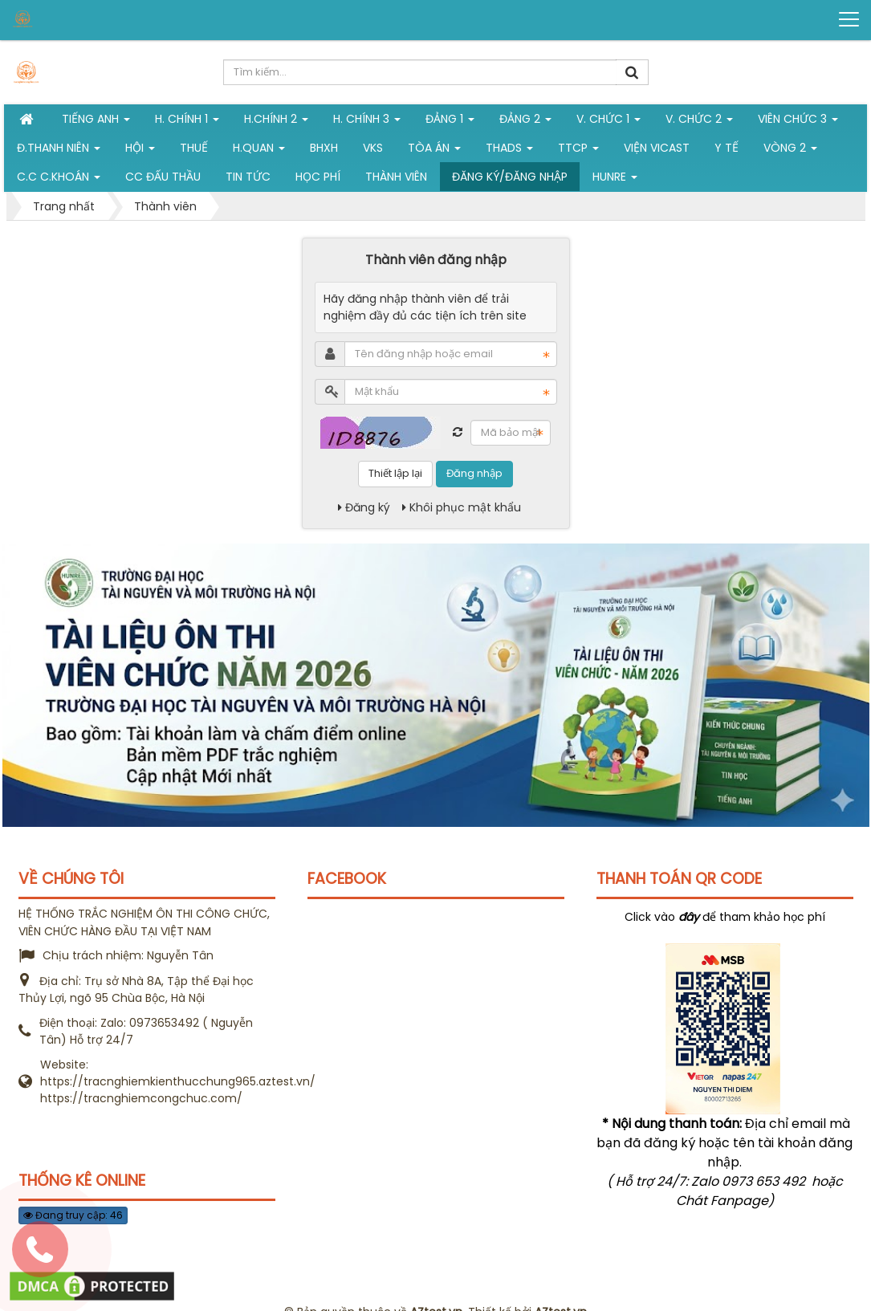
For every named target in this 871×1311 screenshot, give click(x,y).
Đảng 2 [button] (525, 122)
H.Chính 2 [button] (276, 122)
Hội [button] (140, 151)
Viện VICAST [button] (657, 148)
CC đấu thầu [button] (163, 177)
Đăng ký (364, 507)
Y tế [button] (726, 148)
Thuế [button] (194, 148)
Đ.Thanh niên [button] (58, 151)
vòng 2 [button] (790, 151)
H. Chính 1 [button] (187, 122)
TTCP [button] (578, 151)
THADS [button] (509, 151)
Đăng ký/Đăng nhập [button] (510, 177)
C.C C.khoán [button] (58, 180)
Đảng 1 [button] (449, 122)
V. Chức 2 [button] (699, 122)
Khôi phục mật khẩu (461, 507)
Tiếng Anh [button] (96, 122)
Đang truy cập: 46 (73, 1215)
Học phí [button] (317, 177)
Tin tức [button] (248, 177)
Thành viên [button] (396, 177)
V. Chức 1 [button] (608, 122)
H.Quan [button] (259, 151)
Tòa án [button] (434, 151)
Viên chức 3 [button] (798, 122)
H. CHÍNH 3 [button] (367, 122)
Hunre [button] (614, 180)
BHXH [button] (324, 148)
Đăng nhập (474, 473)
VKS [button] (373, 148)
